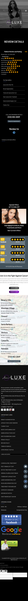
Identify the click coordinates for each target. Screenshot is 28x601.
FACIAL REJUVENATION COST (9, 483)
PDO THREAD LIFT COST (7, 466)
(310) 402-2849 (13, 117)
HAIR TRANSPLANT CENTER (8, 496)
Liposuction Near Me (8, 84)
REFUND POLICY (5, 443)
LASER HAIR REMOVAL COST (8, 480)
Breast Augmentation (8, 88)
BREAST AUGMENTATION (8, 419)
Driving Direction (17, 404)
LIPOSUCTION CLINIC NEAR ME (9, 423)
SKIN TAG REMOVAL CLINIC (8, 436)
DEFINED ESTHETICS (6, 493)
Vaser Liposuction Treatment (10, 96)
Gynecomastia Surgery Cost (9, 101)
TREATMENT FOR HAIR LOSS (8, 486)
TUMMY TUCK (5, 426)
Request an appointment (14, 121)
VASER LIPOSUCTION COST (8, 433)
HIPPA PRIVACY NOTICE (7, 449)
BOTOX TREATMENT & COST (8, 469)
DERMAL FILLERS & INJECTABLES (9, 473)
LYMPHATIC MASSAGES (7, 490)
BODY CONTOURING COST (8, 429)
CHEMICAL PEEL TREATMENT (9, 463)
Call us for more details (14, 114)
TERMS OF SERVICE (6, 446)
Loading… (14, 170)
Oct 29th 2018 (11, 54)
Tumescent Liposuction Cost (10, 92)
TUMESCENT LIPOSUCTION (8, 476)
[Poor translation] (5, 571)
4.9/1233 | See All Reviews (14, 266)
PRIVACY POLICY (5, 439)
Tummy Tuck (6, 105)
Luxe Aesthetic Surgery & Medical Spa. (17, 558)
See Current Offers (14, 230)
